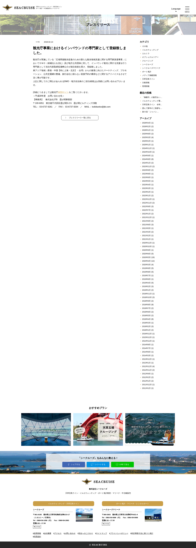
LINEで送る (124, 464)
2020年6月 (146, 254)
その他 (145, 46)
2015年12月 (147, 337)
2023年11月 (147, 166)
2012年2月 (146, 377)
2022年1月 (146, 214)
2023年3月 (146, 188)
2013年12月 (147, 359)
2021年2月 (146, 235)
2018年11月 (147, 294)
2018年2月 (146, 326)
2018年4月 (146, 319)
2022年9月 (146, 206)
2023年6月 (146, 177)
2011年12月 (147, 384)
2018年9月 (146, 301)
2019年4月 (146, 283)
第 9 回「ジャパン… (150, 112)
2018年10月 (147, 297)
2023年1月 (146, 195)
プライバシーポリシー (119, 533)
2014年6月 (146, 352)
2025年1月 (146, 145)
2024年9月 (146, 155)
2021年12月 (147, 217)
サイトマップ (101, 533)
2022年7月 (146, 210)
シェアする (75, 464)
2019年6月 (146, 279)
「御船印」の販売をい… (152, 97)
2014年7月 (146, 348)
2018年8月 (146, 304)
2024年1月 (146, 163)
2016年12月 (147, 334)
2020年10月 (147, 246)
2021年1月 (146, 239)
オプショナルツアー (150, 57)
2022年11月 (147, 203)
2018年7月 (146, 308)
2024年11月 (147, 148)
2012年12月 (147, 366)
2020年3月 (146, 264)
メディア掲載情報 (149, 75)
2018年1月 (146, 330)
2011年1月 (146, 388)
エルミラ (145, 53)
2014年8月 (146, 344)
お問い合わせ (70, 533)
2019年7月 (146, 275)
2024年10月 (147, 152)
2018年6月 (146, 312)
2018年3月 (146, 323)
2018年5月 (146, 315)
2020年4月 (146, 261)
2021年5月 (146, 228)
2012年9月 (146, 374)
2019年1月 (146, 290)
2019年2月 (146, 286)
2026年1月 (146, 130)
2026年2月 (146, 126)
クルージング (147, 61)
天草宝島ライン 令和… (152, 104)
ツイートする (99, 464)
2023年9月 (146, 170)
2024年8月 (146, 159)
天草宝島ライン (148, 79)
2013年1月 (146, 363)
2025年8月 (146, 134)
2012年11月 (147, 370)
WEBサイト (63, 92)
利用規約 (37, 537)
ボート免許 (146, 72)
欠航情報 (145, 82)
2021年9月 (146, 221)
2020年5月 (146, 257)
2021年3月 (146, 232)
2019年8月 (146, 272)
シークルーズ (147, 64)
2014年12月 (147, 341)
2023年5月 (146, 181)
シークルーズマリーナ (151, 68)
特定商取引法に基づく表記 (142, 533)
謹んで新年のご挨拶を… (152, 108)
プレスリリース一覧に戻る (80, 118)
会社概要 (47, 533)
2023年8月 (146, 174)
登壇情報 (145, 86)
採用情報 (37, 533)
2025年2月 (146, 141)
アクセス (58, 533)
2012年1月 (146, 381)
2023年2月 (146, 192)
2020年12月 (147, 243)
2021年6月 (146, 225)
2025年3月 (146, 137)
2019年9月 (146, 268)
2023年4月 (146, 185)
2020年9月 (146, 250)
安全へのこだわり (85, 533)
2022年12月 (147, 199)
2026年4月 (146, 123)
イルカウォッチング (150, 50)
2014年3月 (146, 355)
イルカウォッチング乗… (152, 101)
